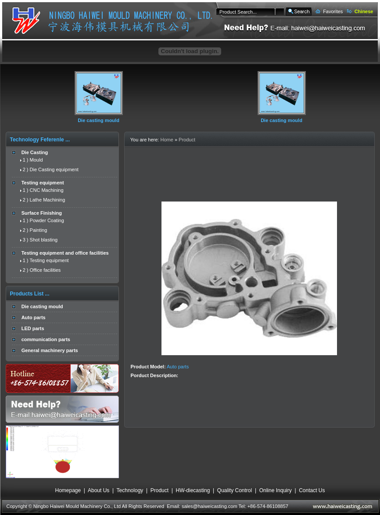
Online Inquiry (275, 490)
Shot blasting (44, 239)
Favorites (333, 11)
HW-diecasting (193, 490)
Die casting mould (98, 120)
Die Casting (35, 152)
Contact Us (312, 490)
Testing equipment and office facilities (65, 253)
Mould (36, 159)
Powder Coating (47, 220)
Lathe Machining (47, 199)
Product (187, 139)
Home (166, 139)
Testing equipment (43, 182)
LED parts (33, 328)
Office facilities (45, 270)
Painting (38, 230)
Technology (130, 490)
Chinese (364, 11)
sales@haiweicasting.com (209, 506)
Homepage (68, 490)
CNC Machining (47, 190)
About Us (98, 490)
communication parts (46, 339)
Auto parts (34, 317)
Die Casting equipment (54, 169)
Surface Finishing (42, 213)
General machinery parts (50, 350)
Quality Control (234, 490)
